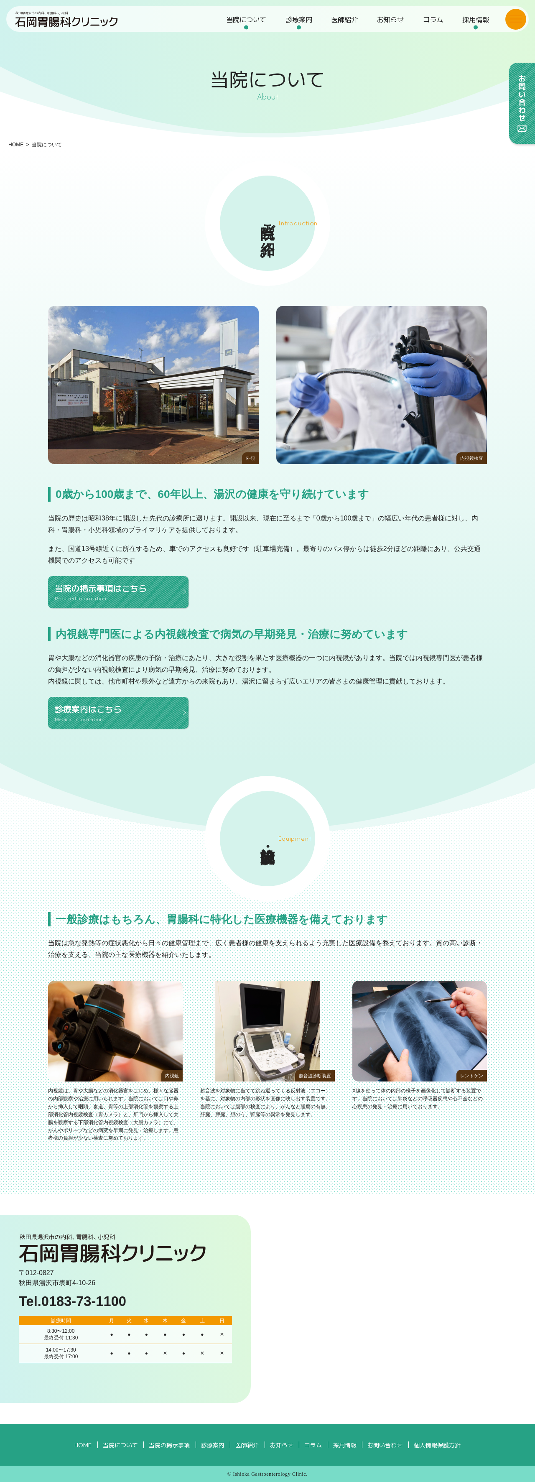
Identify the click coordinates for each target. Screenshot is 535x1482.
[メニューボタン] (512, 23)
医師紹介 (344, 23)
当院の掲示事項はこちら (118, 592)
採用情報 (474, 23)
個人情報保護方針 (436, 1444)
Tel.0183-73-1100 (72, 1301)
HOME (15, 145)
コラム (432, 23)
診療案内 (299, 23)
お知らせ (390, 23)
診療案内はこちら (118, 712)
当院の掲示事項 (170, 1444)
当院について (246, 23)
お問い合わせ (384, 1444)
